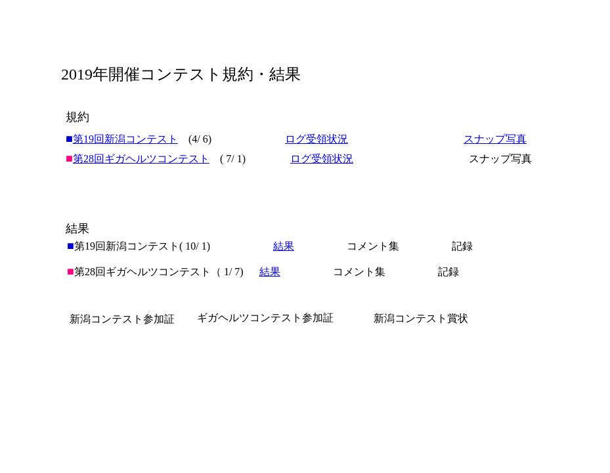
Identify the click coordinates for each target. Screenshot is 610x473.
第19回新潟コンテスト (125, 139)
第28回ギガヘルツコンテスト (141, 158)
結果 (269, 271)
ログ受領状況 (316, 139)
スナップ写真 (495, 139)
